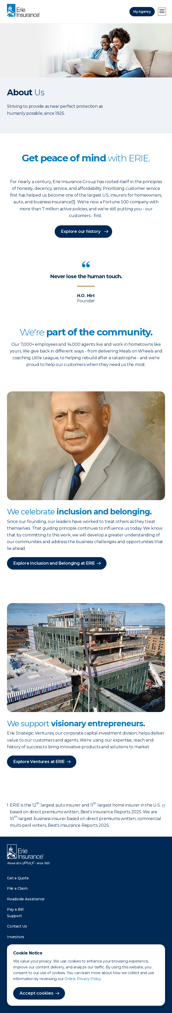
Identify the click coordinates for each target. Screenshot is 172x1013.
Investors (15, 937)
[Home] (25, 11)
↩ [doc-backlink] (163, 805)
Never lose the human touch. (86, 276)
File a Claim (17, 888)
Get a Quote (18, 878)
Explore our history (80, 231)
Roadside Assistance (26, 899)
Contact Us (17, 926)
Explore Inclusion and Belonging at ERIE (54, 563)
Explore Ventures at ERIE (39, 761)
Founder (86, 300)
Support (14, 916)
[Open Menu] (162, 12)
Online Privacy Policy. (83, 978)
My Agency (142, 11)
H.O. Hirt (86, 295)
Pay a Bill (15, 909)
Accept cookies (36, 993)
